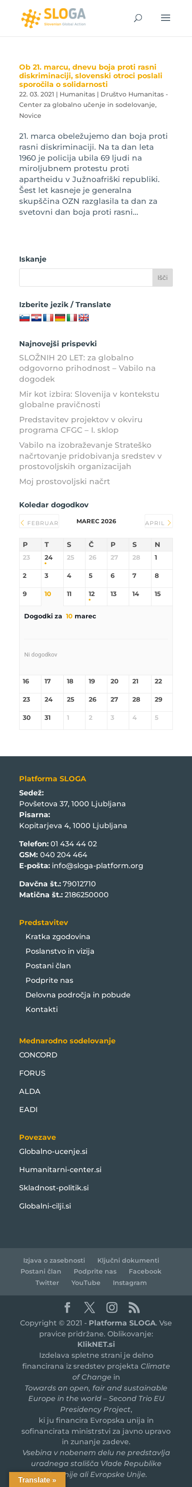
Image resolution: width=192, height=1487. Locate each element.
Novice (30, 115)
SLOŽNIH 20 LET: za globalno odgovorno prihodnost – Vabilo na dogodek (87, 368)
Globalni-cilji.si (45, 1206)
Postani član (48, 965)
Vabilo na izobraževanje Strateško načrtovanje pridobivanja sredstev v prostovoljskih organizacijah (90, 455)
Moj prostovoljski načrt (64, 481)
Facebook (145, 1271)
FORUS (32, 1073)
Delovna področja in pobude (78, 995)
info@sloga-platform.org (97, 865)
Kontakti (41, 1009)
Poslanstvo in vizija (60, 951)
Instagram (130, 1283)
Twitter (47, 1283)
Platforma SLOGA (122, 1323)
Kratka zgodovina (58, 936)
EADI (28, 1109)
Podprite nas (49, 980)
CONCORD (38, 1055)
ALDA (29, 1091)
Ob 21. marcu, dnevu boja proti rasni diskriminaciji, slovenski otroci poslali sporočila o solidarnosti (90, 76)
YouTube (86, 1283)
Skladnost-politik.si (54, 1188)
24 (49, 557)
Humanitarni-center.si (60, 1169)
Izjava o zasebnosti (54, 1260)
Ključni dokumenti (128, 1260)
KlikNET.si (96, 1344)
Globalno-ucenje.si (53, 1151)
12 (92, 594)
